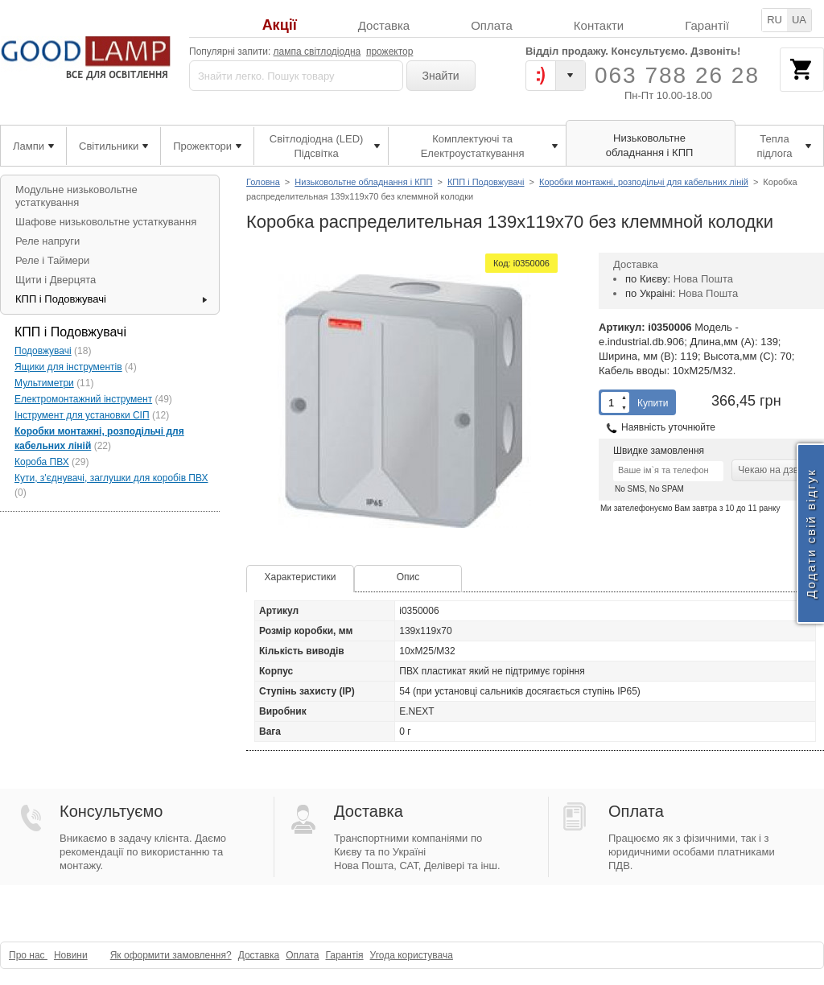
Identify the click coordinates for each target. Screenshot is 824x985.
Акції (279, 25)
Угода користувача (411, 955)
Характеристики (300, 577)
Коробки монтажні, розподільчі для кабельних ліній (643, 182)
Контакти (599, 25)
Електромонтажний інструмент (83, 399)
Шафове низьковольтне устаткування (105, 222)
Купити (652, 403)
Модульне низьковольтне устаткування (76, 195)
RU (774, 20)
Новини (71, 955)
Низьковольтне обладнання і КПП (363, 182)
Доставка (384, 25)
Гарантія (344, 955)
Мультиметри (44, 383)
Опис (408, 577)
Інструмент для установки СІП (82, 415)
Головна (263, 182)
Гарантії (707, 25)
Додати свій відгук (811, 533)
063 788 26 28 (677, 75)
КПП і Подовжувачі (486, 182)
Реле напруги (47, 241)
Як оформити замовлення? (171, 955)
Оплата (492, 25)
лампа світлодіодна (317, 51)
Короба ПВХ (41, 462)
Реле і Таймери (52, 260)
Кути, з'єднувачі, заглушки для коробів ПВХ (111, 478)
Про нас (28, 955)
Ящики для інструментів (68, 367)
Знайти (440, 75)
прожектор (390, 51)
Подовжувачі (43, 350)
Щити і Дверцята (55, 280)
